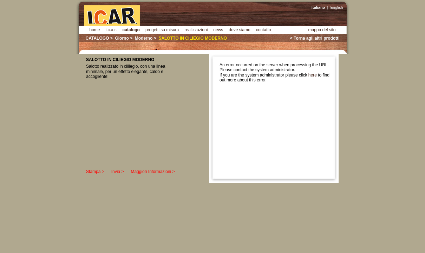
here (312, 75)
